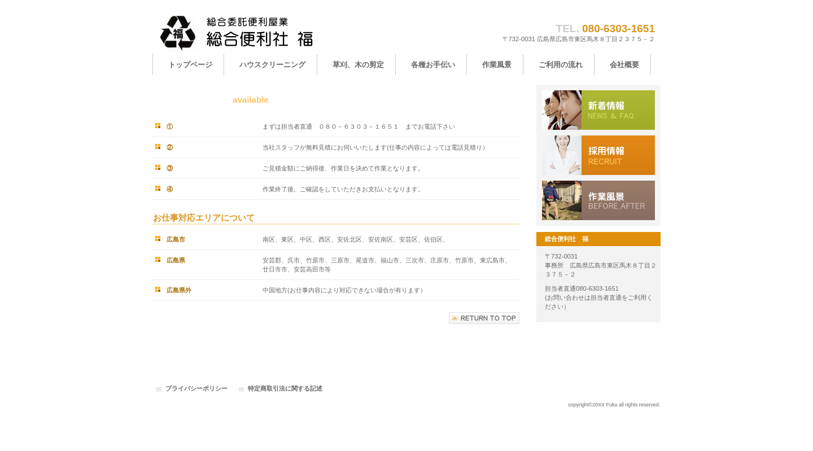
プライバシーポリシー (196, 388)
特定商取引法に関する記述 (285, 388)
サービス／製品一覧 (598, 110)
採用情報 (598, 155)
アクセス (598, 200)
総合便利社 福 (265, 32)
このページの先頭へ (484, 318)
